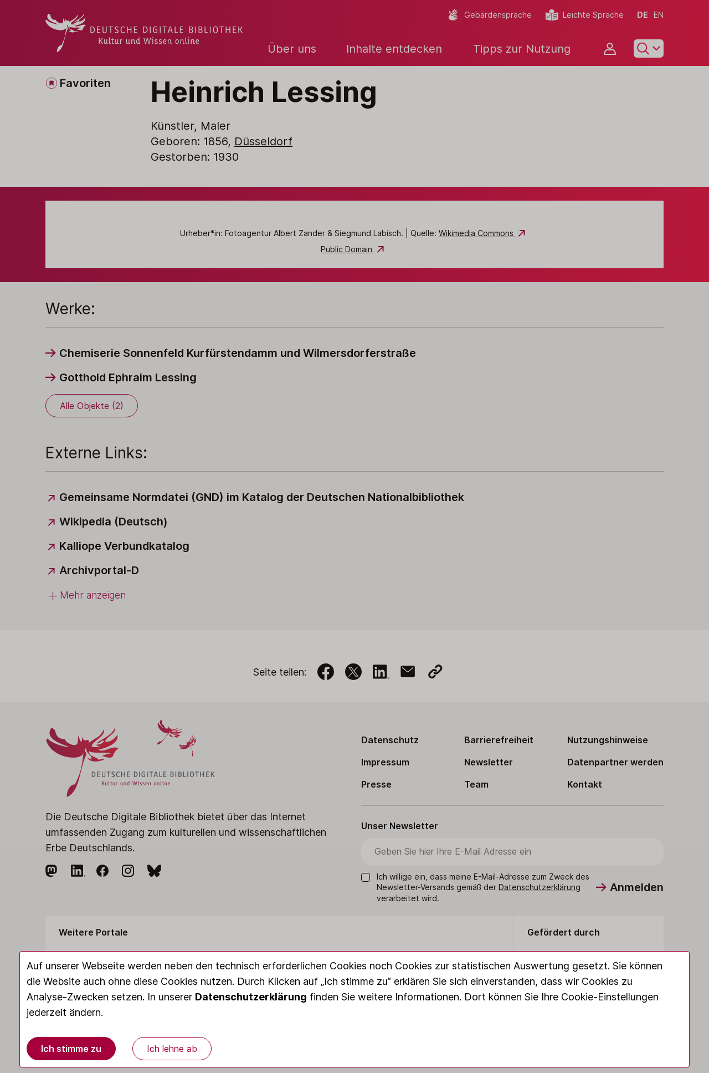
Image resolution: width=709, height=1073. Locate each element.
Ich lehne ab (172, 1048)
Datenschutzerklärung (251, 997)
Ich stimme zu (71, 1048)
